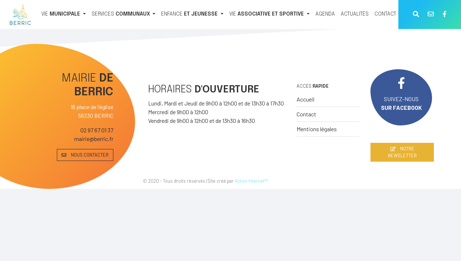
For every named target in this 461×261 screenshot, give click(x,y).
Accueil (305, 99)
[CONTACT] (385, 14)
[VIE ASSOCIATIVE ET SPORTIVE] (269, 14)
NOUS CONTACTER (85, 155)
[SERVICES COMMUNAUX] (124, 14)
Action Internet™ (251, 181)
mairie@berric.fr (93, 138)
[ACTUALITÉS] (355, 14)
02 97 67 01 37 (96, 130)
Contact (306, 114)
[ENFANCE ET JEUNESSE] (192, 14)
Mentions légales (317, 128)
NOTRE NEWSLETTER (402, 152)
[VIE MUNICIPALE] (63, 14)
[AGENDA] (325, 14)
